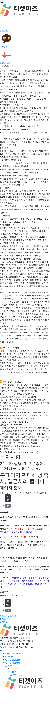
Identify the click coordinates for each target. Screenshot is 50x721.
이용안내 (4, 622)
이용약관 (4, 619)
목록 (7, 506)
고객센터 (9, 665)
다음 (7, 500)
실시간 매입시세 (12, 662)
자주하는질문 (16, 675)
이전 (7, 496)
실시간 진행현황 (12, 659)
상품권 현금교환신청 (14, 653)
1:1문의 (13, 672)
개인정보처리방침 (8, 616)
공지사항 (14, 669)
